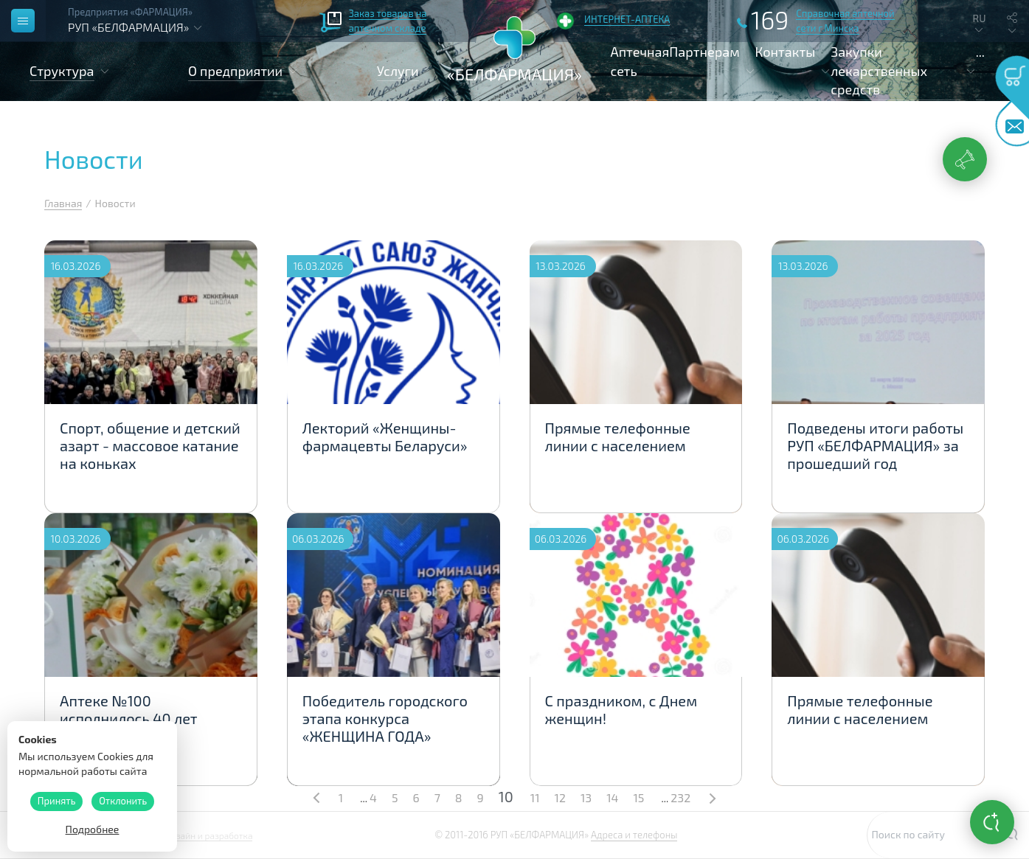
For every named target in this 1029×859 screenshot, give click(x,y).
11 (535, 797)
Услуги (398, 71)
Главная (63, 203)
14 (612, 797)
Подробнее (92, 829)
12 (560, 797)
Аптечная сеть (640, 61)
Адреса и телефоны (634, 835)
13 (586, 797)
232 (680, 797)
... (980, 52)
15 (638, 797)
